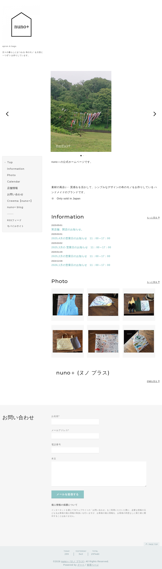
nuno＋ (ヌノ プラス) (72, 561)
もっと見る (153, 217)
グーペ (80, 565)
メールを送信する (67, 494)
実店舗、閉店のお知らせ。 (67, 229)
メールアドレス (60, 430)
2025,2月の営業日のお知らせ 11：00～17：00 (80, 256)
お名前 (55, 416)
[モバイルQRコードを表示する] (23, 226)
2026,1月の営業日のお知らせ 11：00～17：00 (80, 265)
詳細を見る (153, 381)
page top (151, 543)
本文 (53, 458)
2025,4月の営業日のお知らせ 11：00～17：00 (80, 238)
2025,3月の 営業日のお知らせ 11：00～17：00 (81, 247)
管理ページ (93, 565)
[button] (7, 114)
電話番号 (56, 444)
